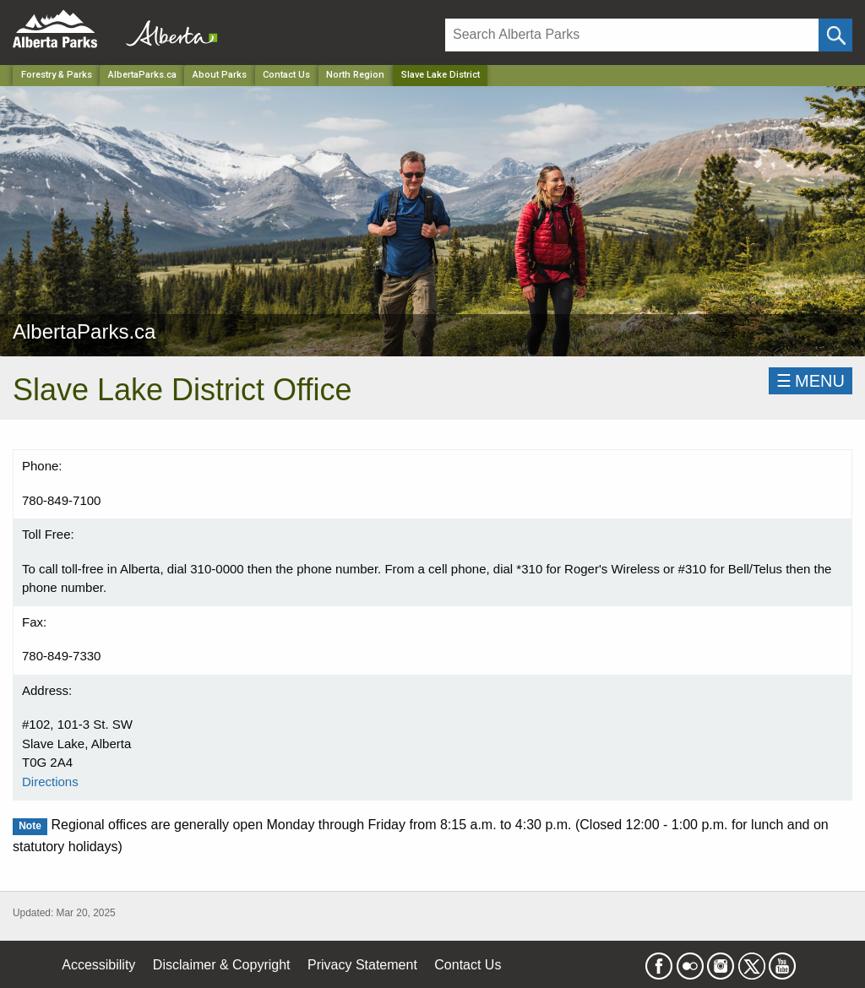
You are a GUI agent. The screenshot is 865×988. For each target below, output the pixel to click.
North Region (355, 74)
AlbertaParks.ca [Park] (142, 74)
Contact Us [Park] (286, 74)
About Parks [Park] (220, 74)
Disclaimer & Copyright (222, 965)
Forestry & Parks (56, 74)
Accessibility (98, 965)
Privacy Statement (362, 965)
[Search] (632, 35)
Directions (50, 781)
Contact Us (467, 965)
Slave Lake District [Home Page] (440, 74)
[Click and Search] (835, 35)
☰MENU (810, 381)
